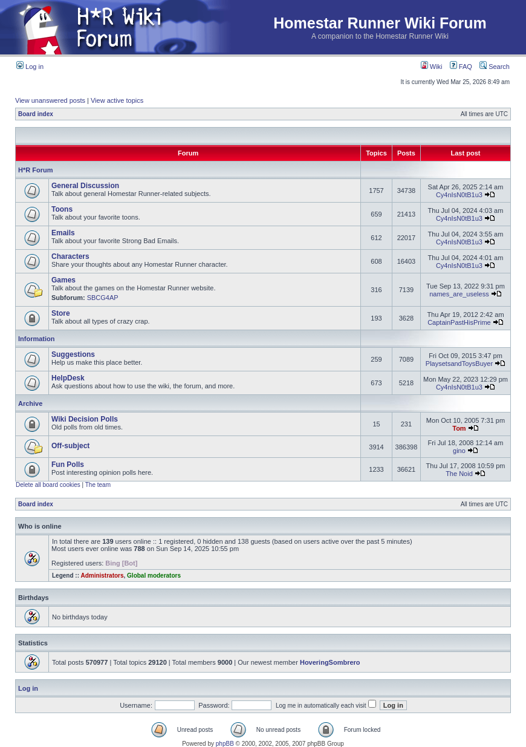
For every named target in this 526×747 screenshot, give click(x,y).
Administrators (101, 575)
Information (36, 338)
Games (63, 280)
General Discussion (85, 185)
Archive (30, 403)
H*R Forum (35, 170)
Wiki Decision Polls (84, 419)
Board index (35, 114)
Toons (62, 209)
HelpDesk (68, 378)
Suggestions (73, 354)
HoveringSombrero (330, 662)
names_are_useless (459, 294)
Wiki (432, 66)
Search (494, 66)
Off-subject (70, 446)
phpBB (225, 743)
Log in (30, 66)
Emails (63, 233)
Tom (459, 428)
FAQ (461, 66)
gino (459, 450)
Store (60, 313)
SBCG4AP (103, 297)
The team (98, 484)
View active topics (117, 100)
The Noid (459, 473)
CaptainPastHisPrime (459, 322)
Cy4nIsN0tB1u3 (459, 194)
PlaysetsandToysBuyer (459, 363)
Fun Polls (67, 464)
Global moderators (154, 575)
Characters (70, 256)
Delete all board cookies (48, 484)
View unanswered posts (50, 100)
